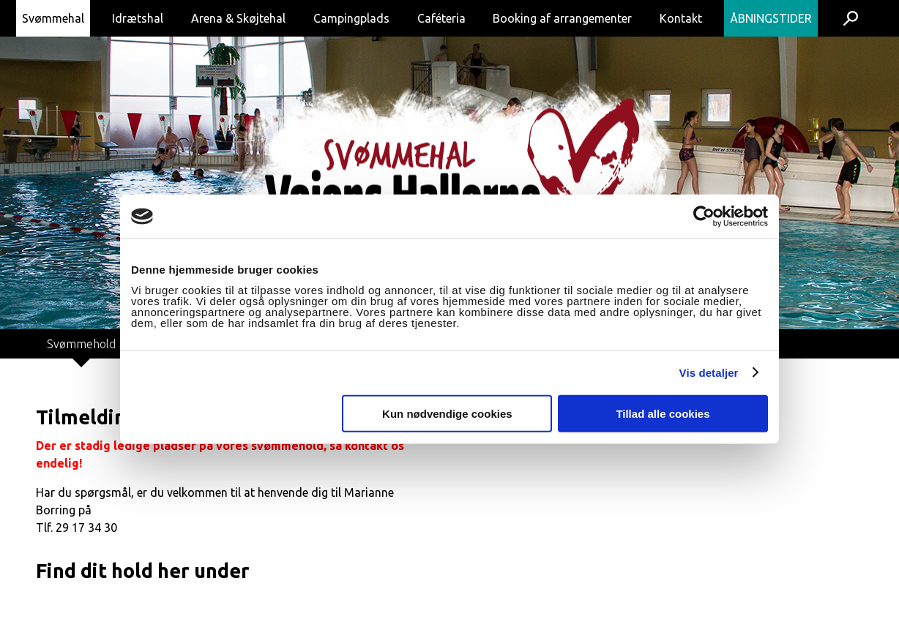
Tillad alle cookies (662, 413)
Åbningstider (771, 18)
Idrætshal (137, 18)
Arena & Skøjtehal (238, 18)
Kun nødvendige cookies (447, 413)
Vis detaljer (709, 372)
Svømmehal (53, 18)
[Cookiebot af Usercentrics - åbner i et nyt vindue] (704, 217)
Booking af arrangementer (562, 18)
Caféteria (441, 18)
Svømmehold (81, 343)
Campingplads (351, 18)
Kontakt (681, 18)
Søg (850, 18)
